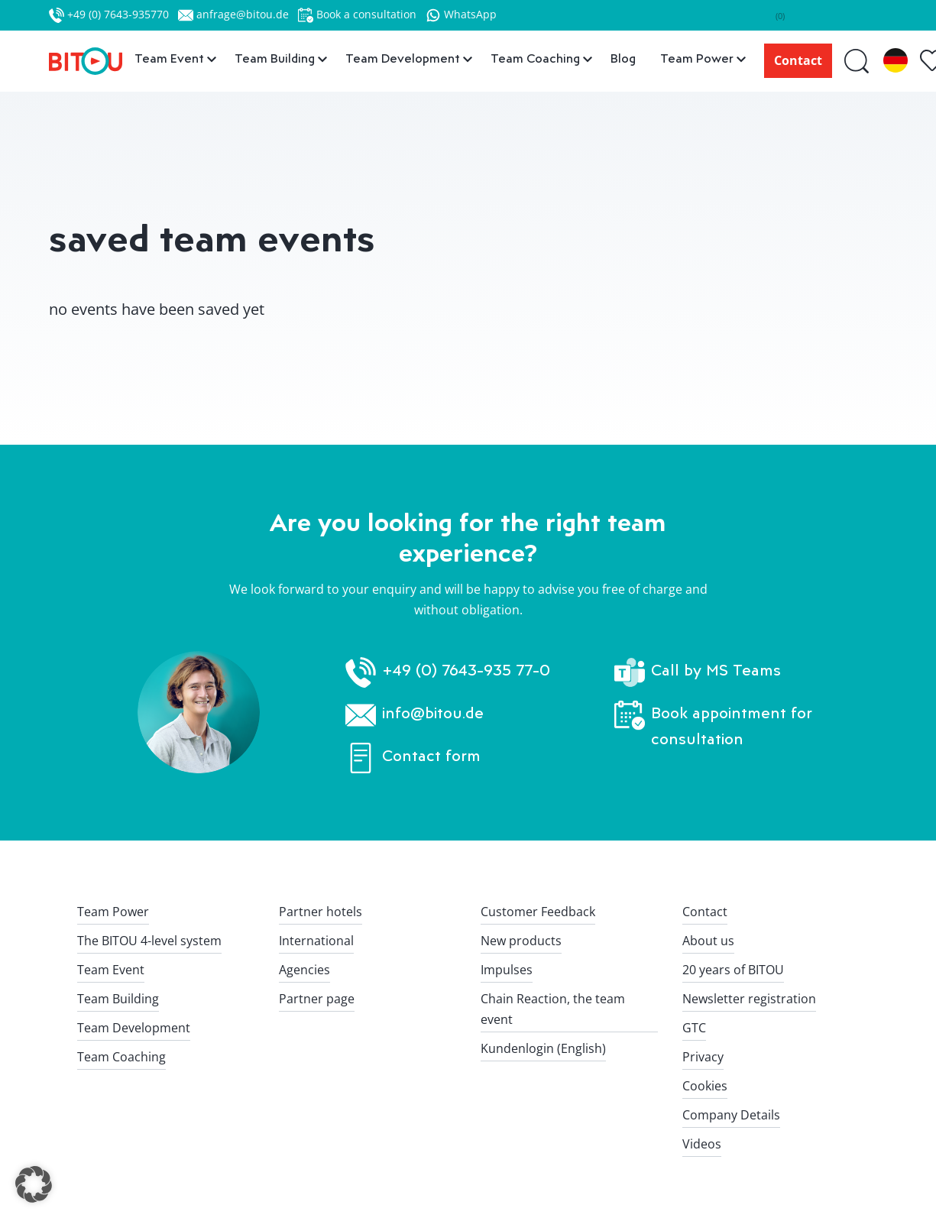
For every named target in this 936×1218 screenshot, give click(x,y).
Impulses (507, 969)
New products (521, 940)
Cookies (704, 1085)
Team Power (113, 911)
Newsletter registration (749, 998)
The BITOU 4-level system (149, 940)
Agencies (304, 969)
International (316, 940)
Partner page (317, 998)
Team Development (133, 1027)
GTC (694, 1027)
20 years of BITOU (733, 969)
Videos (701, 1143)
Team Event (110, 969)
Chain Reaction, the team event (553, 1009)
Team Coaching (121, 1056)
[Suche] (857, 60)
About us (708, 940)
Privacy (703, 1056)
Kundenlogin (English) (543, 1048)
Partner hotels (320, 911)
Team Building (118, 998)
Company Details (731, 1114)
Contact (798, 60)
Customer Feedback (538, 911)
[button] (33, 1184)
